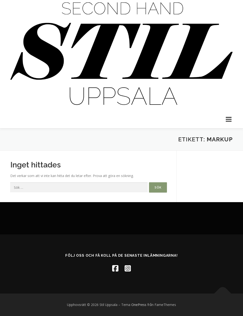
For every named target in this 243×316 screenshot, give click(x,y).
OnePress (138, 304)
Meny (228, 119)
